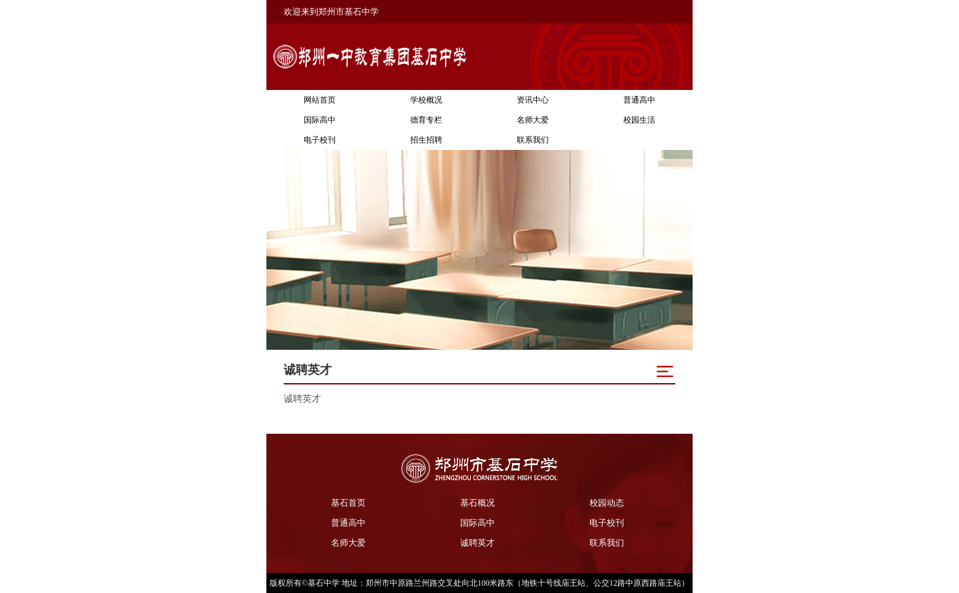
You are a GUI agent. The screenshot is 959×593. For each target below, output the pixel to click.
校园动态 (606, 503)
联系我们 (533, 140)
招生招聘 (426, 140)
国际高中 (320, 120)
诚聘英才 (477, 543)
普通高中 (639, 100)
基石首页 (348, 503)
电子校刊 (320, 140)
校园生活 (639, 120)
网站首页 (320, 100)
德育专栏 (426, 120)
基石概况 (477, 503)
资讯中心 (533, 100)
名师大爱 (533, 120)
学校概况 (426, 100)
